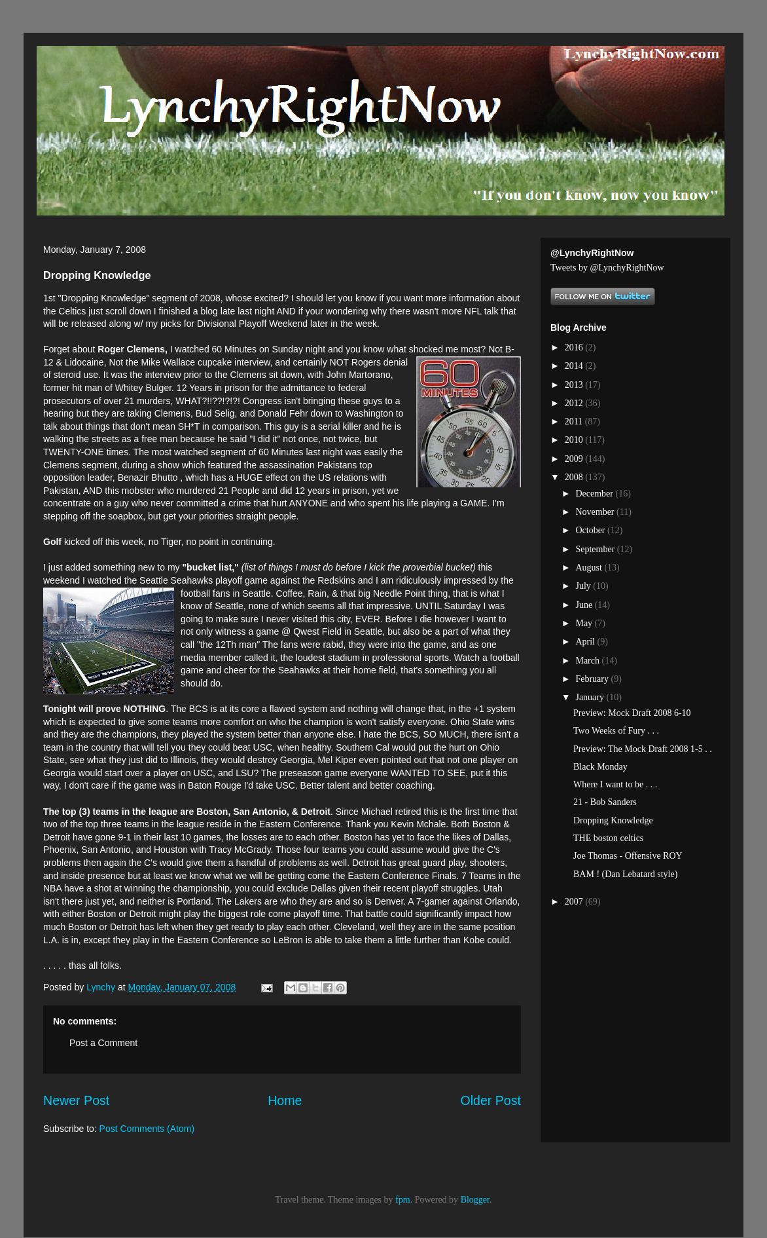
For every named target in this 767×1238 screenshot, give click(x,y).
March (588, 661)
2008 (575, 477)
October (591, 530)
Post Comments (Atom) (146, 1128)
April (586, 642)
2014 (575, 366)
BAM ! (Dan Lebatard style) (625, 874)
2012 (575, 403)
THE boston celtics (608, 838)
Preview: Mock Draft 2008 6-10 (632, 713)
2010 (575, 440)
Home (285, 1100)
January (590, 697)
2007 (575, 902)
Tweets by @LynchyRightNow (607, 267)
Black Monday (600, 767)
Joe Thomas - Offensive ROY (628, 856)
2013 (575, 385)
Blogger (475, 1200)
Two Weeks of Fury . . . (616, 731)
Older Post (490, 1100)
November (595, 512)
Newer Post (76, 1100)
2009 (575, 459)
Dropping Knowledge (613, 820)
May (584, 623)
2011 (575, 421)
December (595, 493)
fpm (402, 1200)
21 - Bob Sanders (605, 802)
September (595, 549)
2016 (575, 347)
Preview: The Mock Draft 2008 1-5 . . (642, 749)
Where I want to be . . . (615, 784)
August (589, 567)
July (584, 586)
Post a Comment (103, 1043)
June (584, 605)
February (593, 679)
